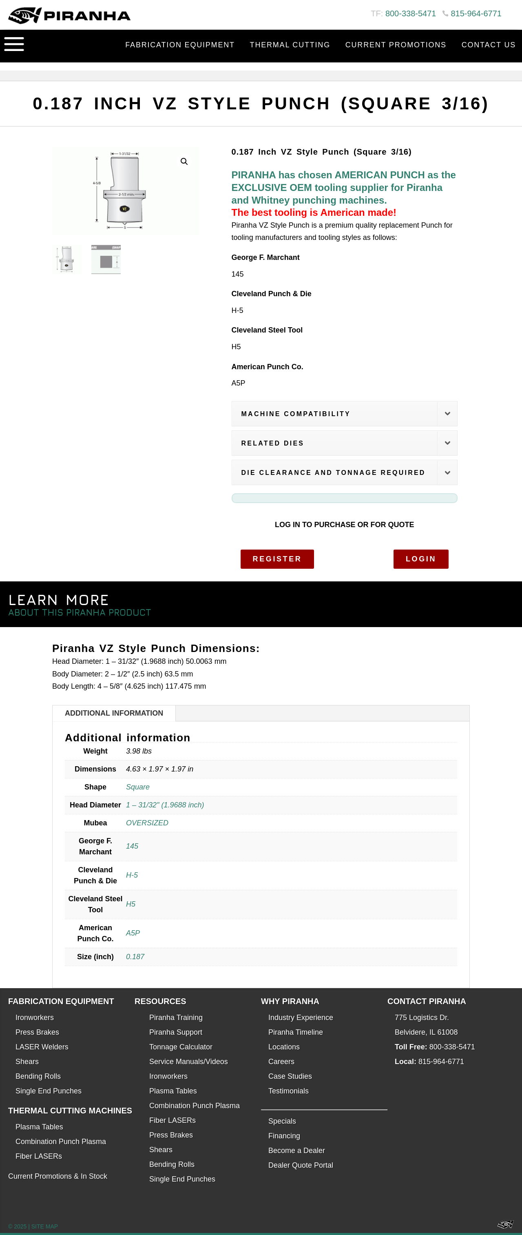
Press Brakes (37, 1032)
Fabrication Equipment (180, 45)
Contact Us (489, 45)
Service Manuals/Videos (188, 1062)
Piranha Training (176, 1017)
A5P (133, 933)
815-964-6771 (476, 13)
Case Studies (290, 1076)
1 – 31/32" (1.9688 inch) (165, 805)
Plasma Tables (39, 1127)
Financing (284, 1136)
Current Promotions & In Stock (57, 1176)
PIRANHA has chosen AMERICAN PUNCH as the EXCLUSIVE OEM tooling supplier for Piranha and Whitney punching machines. (344, 187)
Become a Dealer (296, 1150)
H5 (130, 904)
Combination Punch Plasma (60, 1141)
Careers (281, 1062)
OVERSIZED (147, 823)
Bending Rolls (38, 1076)
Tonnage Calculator (180, 1047)
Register (277, 559)
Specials (282, 1121)
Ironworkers (34, 1017)
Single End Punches (48, 1091)
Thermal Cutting (290, 45)
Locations (284, 1047)
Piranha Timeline (295, 1032)
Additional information (114, 713)
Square (138, 787)
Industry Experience (300, 1017)
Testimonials (288, 1091)
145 (132, 846)
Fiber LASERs (38, 1156)
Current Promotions (396, 45)
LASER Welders (42, 1047)
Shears (27, 1062)
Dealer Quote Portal (300, 1165)
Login (421, 559)
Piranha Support (175, 1032)
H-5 (132, 875)
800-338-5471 (410, 13)
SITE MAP (44, 1226)
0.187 (135, 957)
